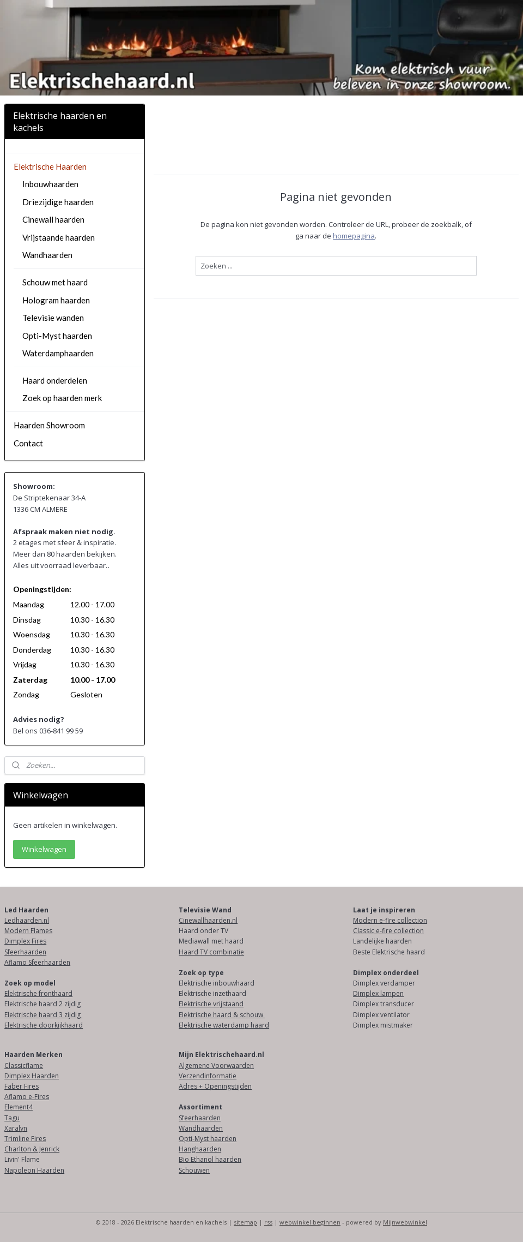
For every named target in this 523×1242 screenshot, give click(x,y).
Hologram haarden (56, 300)
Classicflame (23, 1065)
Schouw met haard (55, 282)
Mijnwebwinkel (405, 1222)
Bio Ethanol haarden (210, 1159)
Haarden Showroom (49, 425)
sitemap (245, 1222)
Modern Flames (28, 930)
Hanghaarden (200, 1149)
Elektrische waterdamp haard (224, 1025)
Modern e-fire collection (390, 920)
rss (268, 1222)
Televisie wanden (53, 318)
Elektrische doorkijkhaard (43, 1025)
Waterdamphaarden (58, 353)
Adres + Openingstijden (215, 1086)
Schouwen (194, 1170)
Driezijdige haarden (58, 202)
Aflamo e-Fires (26, 1096)
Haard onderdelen (54, 380)
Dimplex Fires (25, 941)
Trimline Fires (25, 1138)
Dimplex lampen (378, 993)
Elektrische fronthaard (38, 993)
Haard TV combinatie (211, 952)
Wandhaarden (47, 255)
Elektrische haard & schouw (222, 1014)
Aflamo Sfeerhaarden (37, 962)
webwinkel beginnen (309, 1222)
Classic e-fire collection (388, 930)
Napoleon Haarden (34, 1170)
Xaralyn (15, 1128)
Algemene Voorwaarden (216, 1065)
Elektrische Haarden (50, 166)
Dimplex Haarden (31, 1075)
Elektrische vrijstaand (211, 1003)
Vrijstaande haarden (58, 237)
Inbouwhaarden (50, 184)
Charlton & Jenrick (31, 1149)
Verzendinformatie (207, 1075)
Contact (28, 443)
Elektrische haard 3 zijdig (43, 1014)
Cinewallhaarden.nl (208, 920)
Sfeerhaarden (25, 952)
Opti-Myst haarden (57, 336)
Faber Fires (21, 1086)
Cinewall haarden (53, 219)
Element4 (18, 1107)
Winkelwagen (44, 849)
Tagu (12, 1117)
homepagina (354, 235)
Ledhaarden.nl (26, 920)
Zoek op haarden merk (62, 398)
